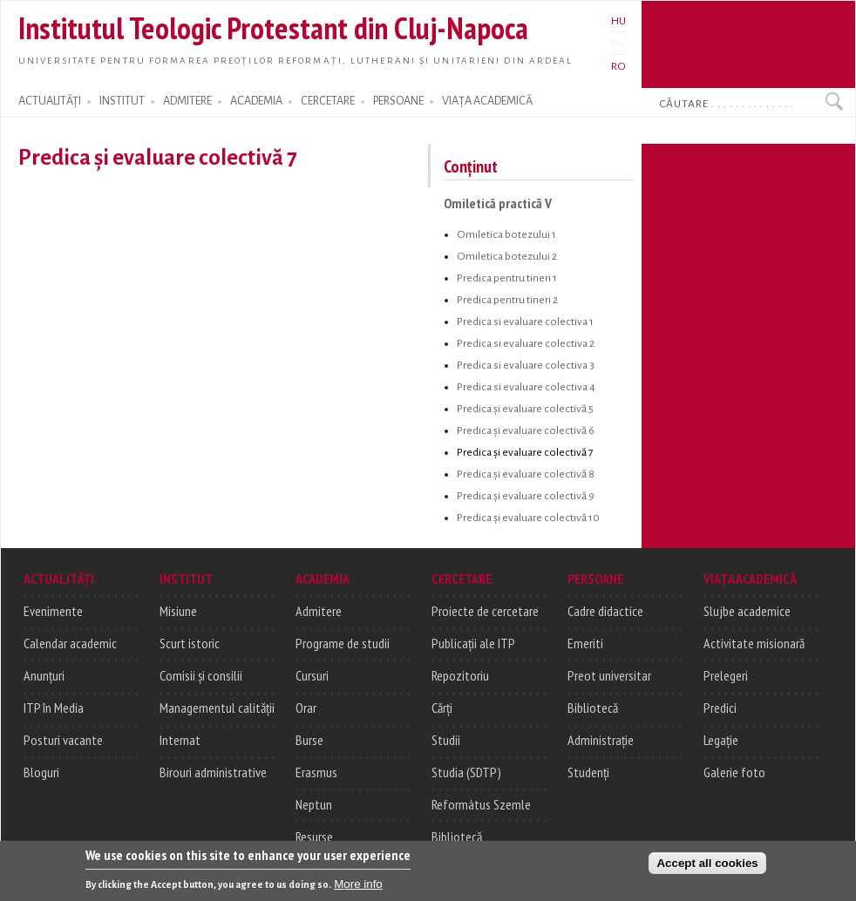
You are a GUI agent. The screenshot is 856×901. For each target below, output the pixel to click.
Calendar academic (70, 643)
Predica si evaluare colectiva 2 (525, 343)
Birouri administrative (213, 772)
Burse (309, 740)
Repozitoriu (460, 675)
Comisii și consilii (201, 675)
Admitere (319, 611)
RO (618, 66)
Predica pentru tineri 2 (507, 300)
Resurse (314, 836)
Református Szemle (481, 804)
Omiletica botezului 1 (506, 234)
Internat (180, 740)
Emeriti (585, 643)
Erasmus (316, 772)
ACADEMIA (256, 101)
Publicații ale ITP (473, 643)
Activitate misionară (754, 643)
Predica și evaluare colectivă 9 (525, 496)
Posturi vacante (63, 740)
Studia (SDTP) (466, 772)
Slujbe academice (747, 611)
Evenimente (53, 611)
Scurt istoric (190, 643)
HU (618, 21)
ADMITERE (187, 101)
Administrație (600, 740)
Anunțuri (44, 675)
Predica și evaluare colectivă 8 (525, 474)
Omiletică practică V (498, 203)
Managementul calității (217, 707)
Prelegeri (725, 675)
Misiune (178, 611)
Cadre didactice (605, 611)
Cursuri (312, 675)
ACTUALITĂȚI (49, 101)
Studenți (588, 772)
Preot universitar (609, 675)
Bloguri (41, 772)
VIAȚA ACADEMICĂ (487, 101)
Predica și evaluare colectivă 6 (525, 430)
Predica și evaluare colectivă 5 (525, 409)
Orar (306, 707)
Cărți (441, 707)
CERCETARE (328, 101)
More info (358, 889)
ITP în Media (54, 707)
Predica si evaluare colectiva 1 (525, 321)
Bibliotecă (456, 836)
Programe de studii (343, 643)
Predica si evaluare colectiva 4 (526, 387)
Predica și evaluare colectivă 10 (528, 517)
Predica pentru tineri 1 (507, 278)
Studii (445, 740)
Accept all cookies (706, 868)
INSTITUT (122, 101)
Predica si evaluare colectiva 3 (525, 365)
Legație (720, 740)
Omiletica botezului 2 (507, 256)
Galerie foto (734, 772)
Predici (720, 707)
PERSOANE (398, 101)
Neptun (314, 804)
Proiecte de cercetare (485, 611)
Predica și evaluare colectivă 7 (525, 452)
